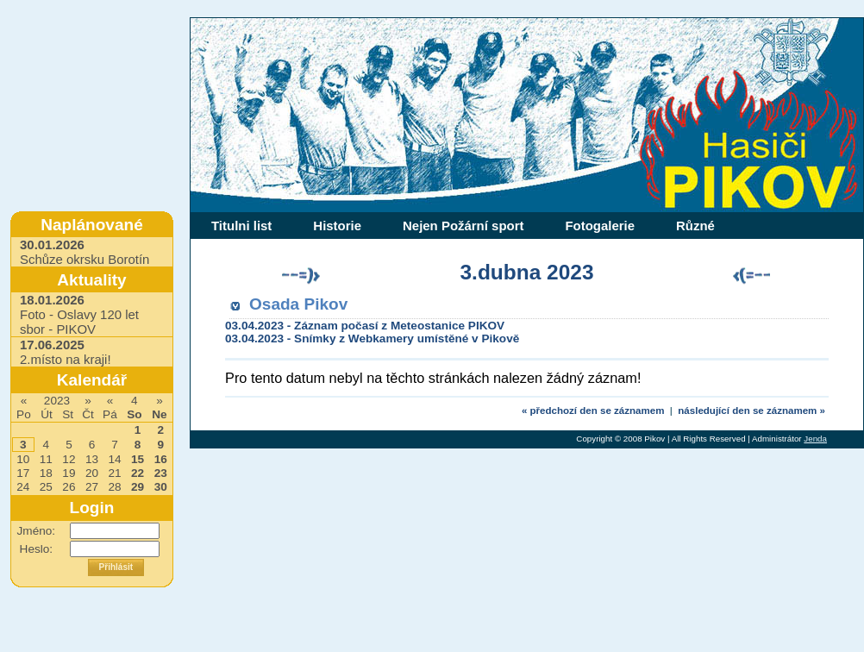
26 (68, 486)
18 (46, 473)
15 (137, 459)
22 (137, 473)
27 (91, 486)
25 (46, 486)
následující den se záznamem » (751, 410)
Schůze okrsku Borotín (84, 251)
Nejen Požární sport (463, 225)
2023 (57, 400)
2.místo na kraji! (65, 352)
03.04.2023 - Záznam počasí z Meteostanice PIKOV (364, 325)
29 (137, 486)
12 (68, 459)
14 (114, 459)
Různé (695, 225)
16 (160, 459)
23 (160, 473)
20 (91, 473)
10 (22, 459)
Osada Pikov (298, 304)
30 (160, 486)
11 (46, 459)
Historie (337, 225)
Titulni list (241, 225)
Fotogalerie (600, 225)
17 (22, 473)
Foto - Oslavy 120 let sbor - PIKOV (79, 314)
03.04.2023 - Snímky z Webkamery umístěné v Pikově (372, 338)
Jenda (815, 438)
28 (114, 486)
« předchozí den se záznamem (593, 410)
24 (22, 486)
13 (91, 459)
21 (114, 473)
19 (68, 473)
